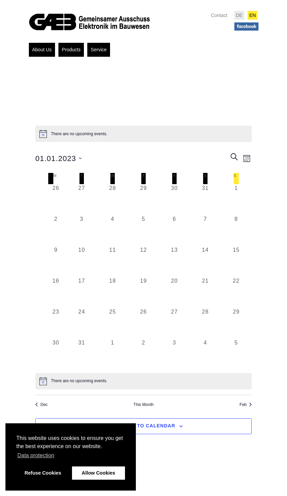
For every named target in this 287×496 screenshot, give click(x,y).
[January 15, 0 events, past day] (236, 261)
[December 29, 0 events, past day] (143, 199)
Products (71, 49)
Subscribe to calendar (139, 425)
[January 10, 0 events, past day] (81, 261)
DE (239, 15)
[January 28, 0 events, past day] (205, 323)
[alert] (143, 381)
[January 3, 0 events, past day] (81, 230)
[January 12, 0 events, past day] (143, 261)
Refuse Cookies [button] (42, 473)
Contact (219, 15)
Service (99, 49)
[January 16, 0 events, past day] (55, 292)
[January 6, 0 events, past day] (174, 230)
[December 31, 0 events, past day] (205, 199)
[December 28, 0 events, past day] (112, 199)
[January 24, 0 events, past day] (81, 323)
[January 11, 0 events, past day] (112, 261)
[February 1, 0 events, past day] (112, 354)
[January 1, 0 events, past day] (236, 199)
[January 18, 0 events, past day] (112, 292)
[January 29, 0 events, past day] (236, 323)
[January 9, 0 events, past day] (55, 261)
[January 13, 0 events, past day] (174, 261)
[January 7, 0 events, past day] (205, 230)
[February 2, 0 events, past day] (143, 354)
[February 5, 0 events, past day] (236, 354)
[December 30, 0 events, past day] (174, 199)
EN (252, 15)
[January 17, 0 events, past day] (81, 292)
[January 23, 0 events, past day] (55, 323)
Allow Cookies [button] (98, 473)
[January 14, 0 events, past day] (205, 261)
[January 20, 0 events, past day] (174, 292)
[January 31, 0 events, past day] (81, 354)
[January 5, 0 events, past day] (143, 230)
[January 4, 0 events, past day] (112, 230)
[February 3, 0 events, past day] (174, 354)
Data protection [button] (35, 455)
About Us (42, 49)
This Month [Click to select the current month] (143, 404)
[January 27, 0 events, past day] (174, 323)
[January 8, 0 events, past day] (236, 230)
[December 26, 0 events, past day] (55, 199)
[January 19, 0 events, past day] (143, 292)
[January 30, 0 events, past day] (55, 354)
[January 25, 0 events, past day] (112, 323)
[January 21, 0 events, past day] (205, 292)
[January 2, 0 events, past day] (55, 230)
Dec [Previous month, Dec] (41, 404)
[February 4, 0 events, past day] (205, 354)
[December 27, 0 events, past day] (81, 199)
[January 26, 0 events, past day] (143, 323)
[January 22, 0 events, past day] (236, 292)
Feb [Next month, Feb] (245, 404)
